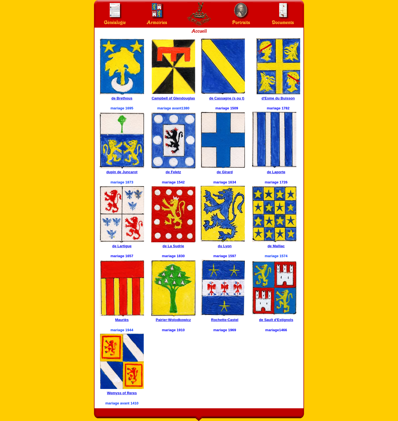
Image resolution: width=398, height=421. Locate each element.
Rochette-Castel (225, 320)
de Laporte (276, 172)
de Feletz (173, 172)
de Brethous (121, 98)
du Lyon (225, 246)
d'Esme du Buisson (278, 98)
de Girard (225, 172)
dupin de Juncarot (122, 172)
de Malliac (276, 246)
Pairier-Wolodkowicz (173, 320)
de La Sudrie (173, 246)
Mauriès (122, 320)
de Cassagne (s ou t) (226, 98)
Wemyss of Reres (122, 393)
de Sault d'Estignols (276, 320)
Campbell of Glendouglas (173, 98)
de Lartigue (122, 246)
